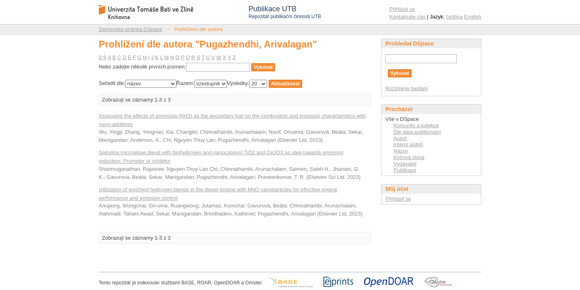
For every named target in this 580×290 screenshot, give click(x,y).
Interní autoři (408, 144)
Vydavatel (405, 164)
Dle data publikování (417, 132)
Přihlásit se (402, 9)
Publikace (405, 170)
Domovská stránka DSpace (130, 29)
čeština (454, 17)
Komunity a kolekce (416, 125)
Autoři (400, 138)
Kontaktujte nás (407, 17)
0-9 (102, 57)
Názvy (401, 151)
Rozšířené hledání (406, 88)
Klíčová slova (409, 157)
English (472, 17)
